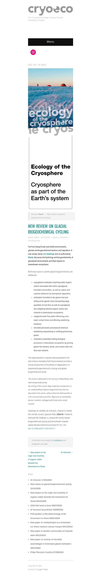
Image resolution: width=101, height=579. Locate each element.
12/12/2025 (45, 237)
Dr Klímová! (35, 480)
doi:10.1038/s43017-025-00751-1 (42, 428)
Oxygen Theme (42, 569)
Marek (30, 257)
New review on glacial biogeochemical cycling (48, 229)
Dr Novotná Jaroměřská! (41, 510)
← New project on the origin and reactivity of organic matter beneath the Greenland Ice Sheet (37, 459)
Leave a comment (60, 237)
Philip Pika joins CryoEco (41, 552)
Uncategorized (34, 241)
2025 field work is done (40, 505)
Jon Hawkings (48, 254)
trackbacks (58, 440)
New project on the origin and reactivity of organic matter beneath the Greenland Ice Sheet (49, 497)
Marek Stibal (33, 237)
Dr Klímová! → (67, 452)
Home (40, 214)
